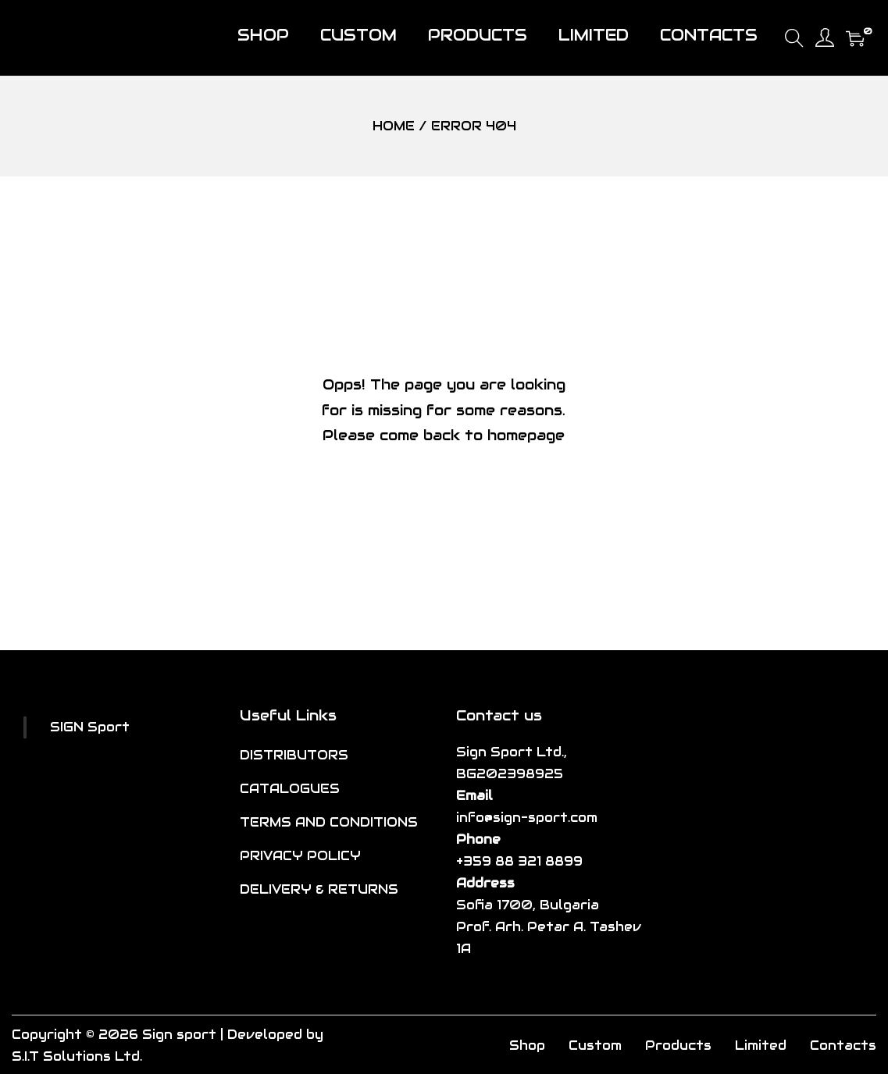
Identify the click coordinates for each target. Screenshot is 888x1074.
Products (678, 1045)
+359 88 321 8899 (519, 861)
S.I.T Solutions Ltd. (77, 1056)
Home (394, 126)
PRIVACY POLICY (300, 856)
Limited (760, 1045)
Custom (595, 1045)
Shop (527, 1045)
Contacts (843, 1045)
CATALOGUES (290, 789)
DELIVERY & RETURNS (319, 889)
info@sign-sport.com (526, 817)
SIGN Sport (90, 727)
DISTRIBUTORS (294, 755)
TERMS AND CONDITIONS (329, 822)
